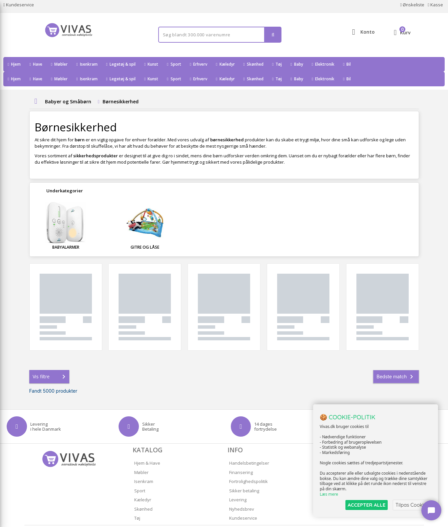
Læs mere (329, 494)
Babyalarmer (65, 232)
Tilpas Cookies (412, 505)
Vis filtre (50, 362)
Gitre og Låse (145, 232)
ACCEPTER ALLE (366, 505)
